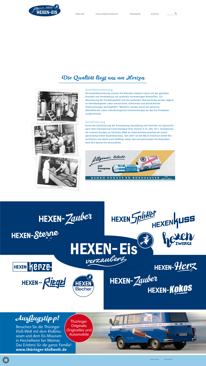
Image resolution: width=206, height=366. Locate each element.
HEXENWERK (135, 14)
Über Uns (81, 14)
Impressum (168, 359)
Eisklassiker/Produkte (108, 14)
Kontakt (155, 14)
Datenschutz (154, 359)
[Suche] (175, 13)
